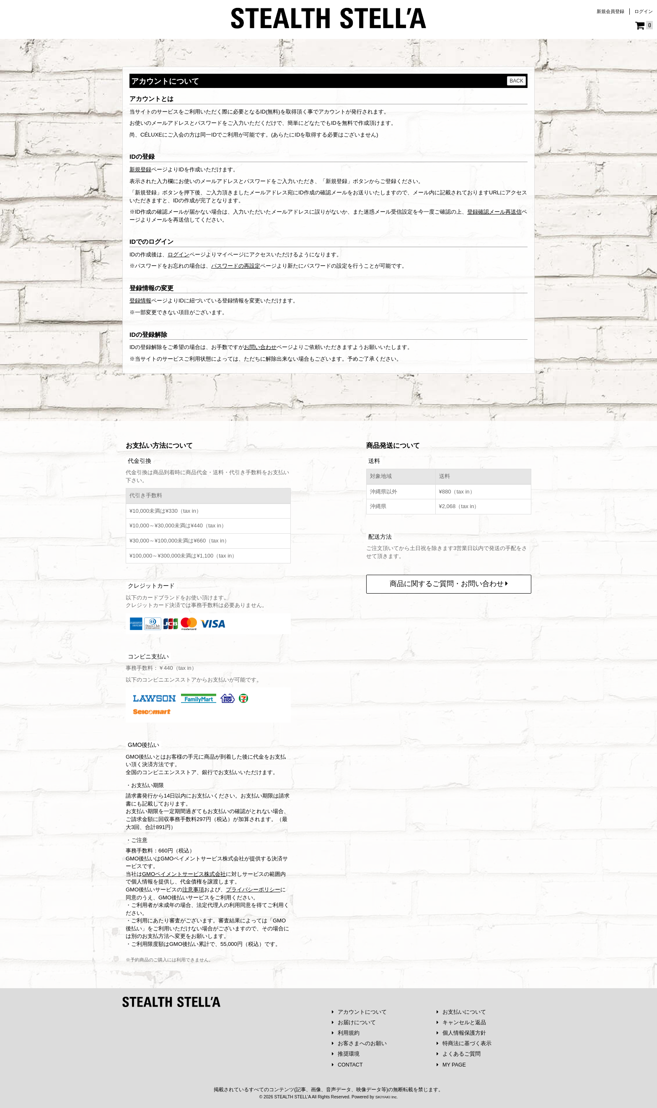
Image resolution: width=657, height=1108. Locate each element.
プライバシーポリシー (253, 887)
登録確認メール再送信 (494, 212)
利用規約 (346, 1032)
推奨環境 (346, 1054)
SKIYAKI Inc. (386, 1097)
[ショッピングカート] (644, 26)
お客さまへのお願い (359, 1043)
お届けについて (354, 1021)
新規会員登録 (610, 11)
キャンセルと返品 (461, 1021)
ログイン (643, 11)
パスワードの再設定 (235, 266)
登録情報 (140, 300)
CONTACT (348, 1065)
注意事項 (193, 887)
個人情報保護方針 (461, 1032)
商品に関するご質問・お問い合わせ (449, 582)
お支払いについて (461, 1010)
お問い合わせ (260, 347)
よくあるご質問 (459, 1054)
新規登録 (140, 169)
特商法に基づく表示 (464, 1043)
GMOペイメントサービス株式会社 (184, 872)
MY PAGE (452, 1065)
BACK (516, 81)
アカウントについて (359, 1010)
